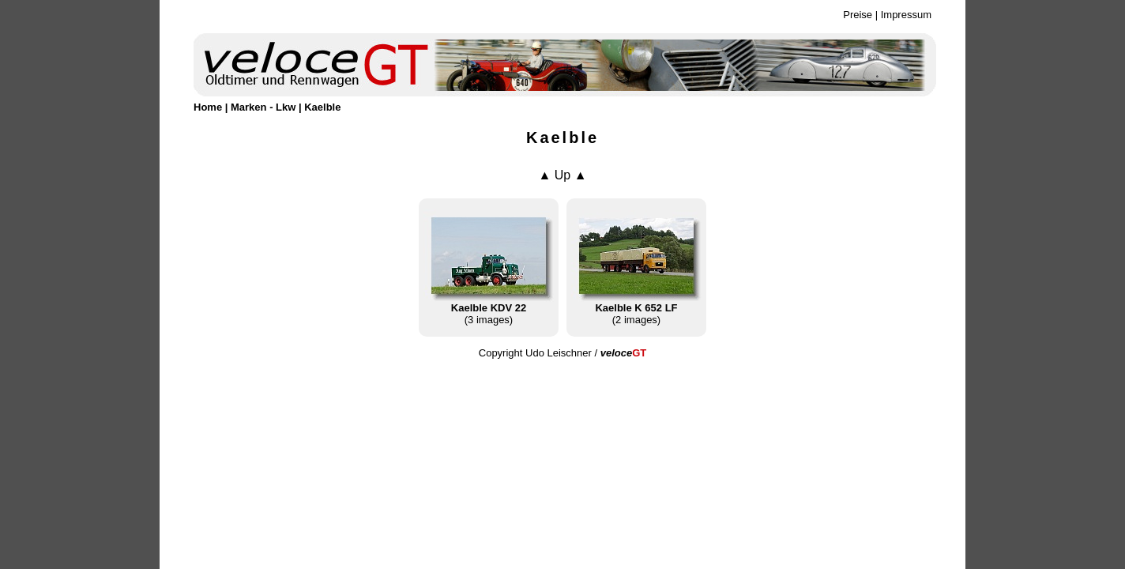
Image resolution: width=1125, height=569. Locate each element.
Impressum (906, 15)
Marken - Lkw (263, 107)
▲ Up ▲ (562, 175)
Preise (857, 15)
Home (208, 107)
